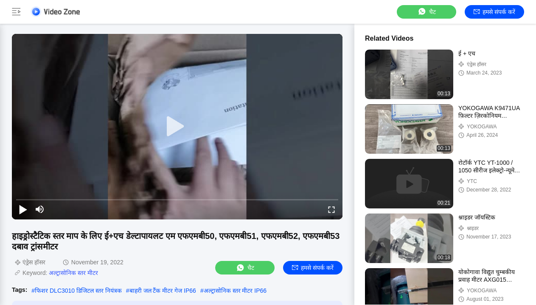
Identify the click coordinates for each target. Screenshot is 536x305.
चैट (426, 11)
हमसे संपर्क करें (494, 11)
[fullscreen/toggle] (331, 209)
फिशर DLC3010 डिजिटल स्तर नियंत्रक (78, 290)
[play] (177, 126)
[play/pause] (22, 209)
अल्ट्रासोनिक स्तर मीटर (73, 272)
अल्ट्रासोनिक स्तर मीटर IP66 (235, 290)
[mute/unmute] (39, 209)
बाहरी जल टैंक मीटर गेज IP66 (162, 290)
